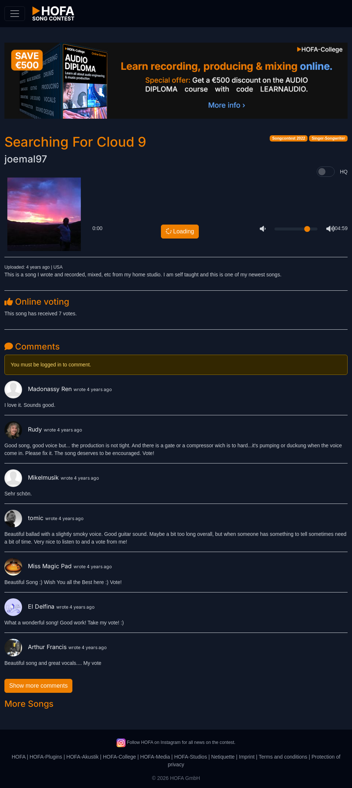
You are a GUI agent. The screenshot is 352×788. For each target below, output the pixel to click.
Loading (179, 231)
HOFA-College (119, 757)
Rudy (24, 429)
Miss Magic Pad (38, 566)
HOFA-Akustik (83, 757)
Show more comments (38, 686)
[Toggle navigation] (14, 13)
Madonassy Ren (38, 389)
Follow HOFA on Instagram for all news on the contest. (175, 742)
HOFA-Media (155, 757)
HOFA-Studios (190, 757)
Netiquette (223, 757)
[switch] (326, 171)
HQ (344, 172)
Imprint (247, 757)
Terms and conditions (283, 757)
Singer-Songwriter (328, 138)
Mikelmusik (32, 477)
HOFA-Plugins (45, 757)
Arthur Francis (36, 647)
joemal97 (25, 159)
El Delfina (30, 606)
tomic (24, 518)
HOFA (18, 757)
